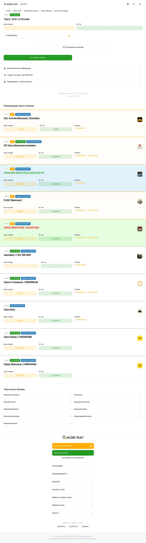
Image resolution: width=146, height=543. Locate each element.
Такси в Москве (46, 11)
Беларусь (61, 526)
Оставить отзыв (38, 58)
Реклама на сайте (61, 453)
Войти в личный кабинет (73, 446)
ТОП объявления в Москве (73, 47)
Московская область (31, 11)
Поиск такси (17, 11)
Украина (85, 526)
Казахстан (73, 526)
